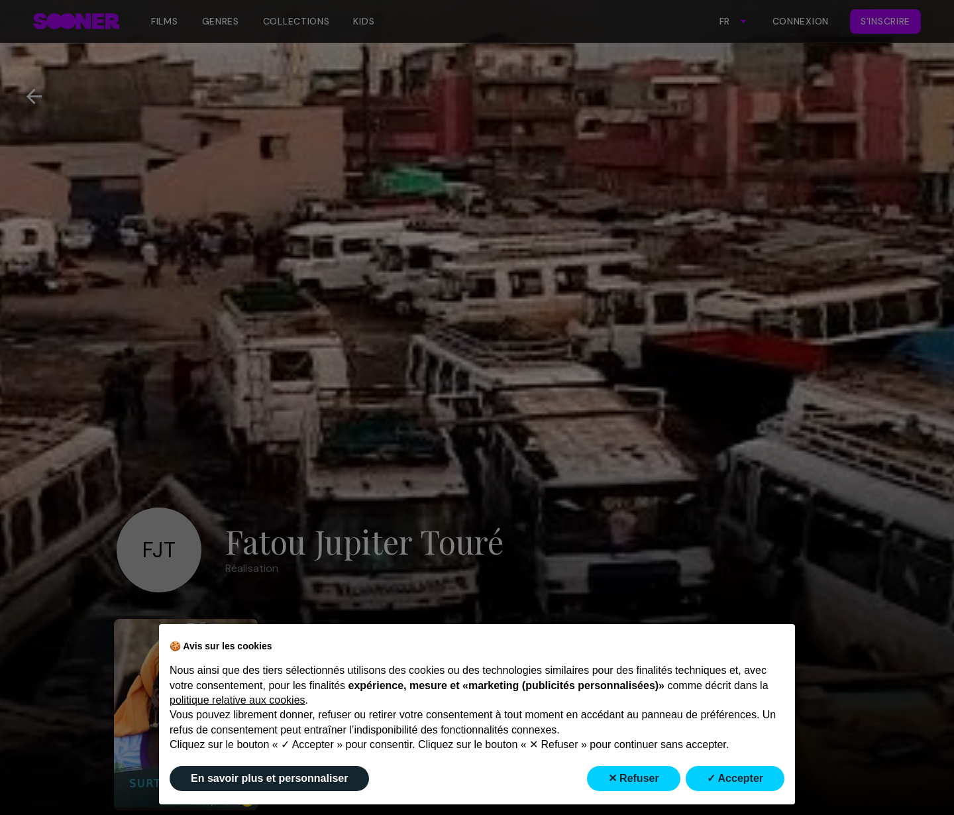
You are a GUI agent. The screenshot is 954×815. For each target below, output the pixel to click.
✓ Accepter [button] (735, 778)
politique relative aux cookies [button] (237, 700)
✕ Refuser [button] (633, 778)
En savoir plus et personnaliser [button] (269, 778)
